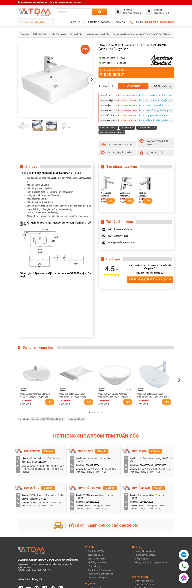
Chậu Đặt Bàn (76, 34)
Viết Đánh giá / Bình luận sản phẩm (150, 279)
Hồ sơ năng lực (95, 566)
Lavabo (54, 178)
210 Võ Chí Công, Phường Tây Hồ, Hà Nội (156, 110)
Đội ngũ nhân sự (95, 555)
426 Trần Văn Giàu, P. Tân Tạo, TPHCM (156, 120)
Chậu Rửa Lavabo (58, 34)
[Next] (91, 79)
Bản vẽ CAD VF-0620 (118, 236)
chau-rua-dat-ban (76, 419)
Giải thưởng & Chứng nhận (100, 570)
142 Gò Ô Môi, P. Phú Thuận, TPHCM (156, 105)
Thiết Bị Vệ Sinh (40, 34)
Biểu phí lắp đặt (142, 558)
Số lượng (102, 86)
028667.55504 (127, 100)
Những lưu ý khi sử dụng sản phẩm (151, 562)
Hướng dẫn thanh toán (145, 555)
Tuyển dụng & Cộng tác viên (100, 573)
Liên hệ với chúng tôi (97, 577)
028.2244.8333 (127, 95)
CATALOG (120, 22)
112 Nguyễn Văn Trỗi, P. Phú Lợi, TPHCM (156, 115)
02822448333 (167, 22)
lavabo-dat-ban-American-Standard (47, 419)
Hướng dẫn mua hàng (145, 551)
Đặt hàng (133, 85)
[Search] (99, 12)
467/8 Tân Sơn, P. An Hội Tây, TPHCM (156, 100)
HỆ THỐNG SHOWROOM (98, 22)
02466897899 (146, 465)
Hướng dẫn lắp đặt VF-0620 (121, 242)
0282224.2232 (127, 120)
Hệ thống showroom (97, 562)
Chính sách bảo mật (144, 580)
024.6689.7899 (127, 110)
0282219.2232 (127, 115)
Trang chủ (25, 34)
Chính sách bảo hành (144, 584)
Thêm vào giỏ (162, 85)
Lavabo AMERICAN (146, 127)
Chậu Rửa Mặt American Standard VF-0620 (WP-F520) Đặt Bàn (141, 34)
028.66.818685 (127, 105)
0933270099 (160, 465)
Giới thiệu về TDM (96, 551)
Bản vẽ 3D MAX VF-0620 (120, 229)
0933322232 (151, 22)
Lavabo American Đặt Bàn (98, 34)
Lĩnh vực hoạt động (97, 558)
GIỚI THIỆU (75, 22)
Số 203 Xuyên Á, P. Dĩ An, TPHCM (156, 95)
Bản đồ (48, 451)
